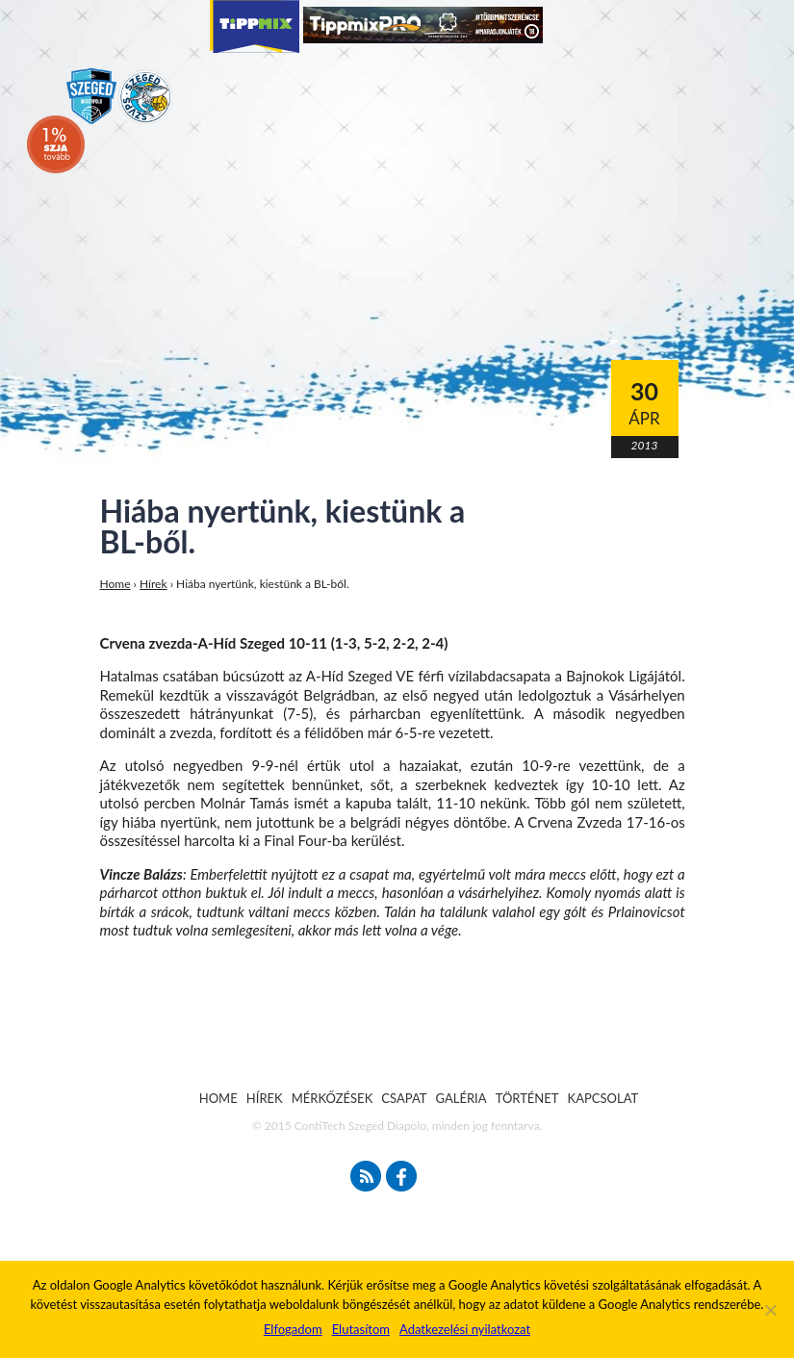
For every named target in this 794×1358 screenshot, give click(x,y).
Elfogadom (293, 1329)
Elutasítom (361, 1329)
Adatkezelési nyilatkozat (464, 1329)
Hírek (153, 584)
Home (115, 584)
